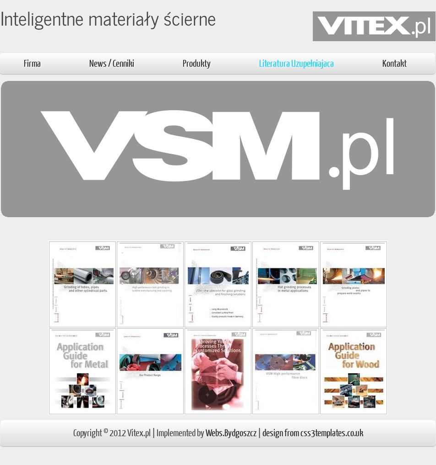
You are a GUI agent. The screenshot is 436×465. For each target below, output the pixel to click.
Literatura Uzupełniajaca (296, 63)
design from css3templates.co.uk (312, 432)
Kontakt (394, 63)
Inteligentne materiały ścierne (108, 17)
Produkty (197, 63)
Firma (32, 63)
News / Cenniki (111, 63)
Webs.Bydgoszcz (231, 432)
